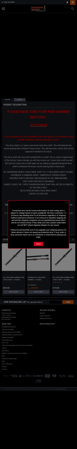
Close (38, 244)
